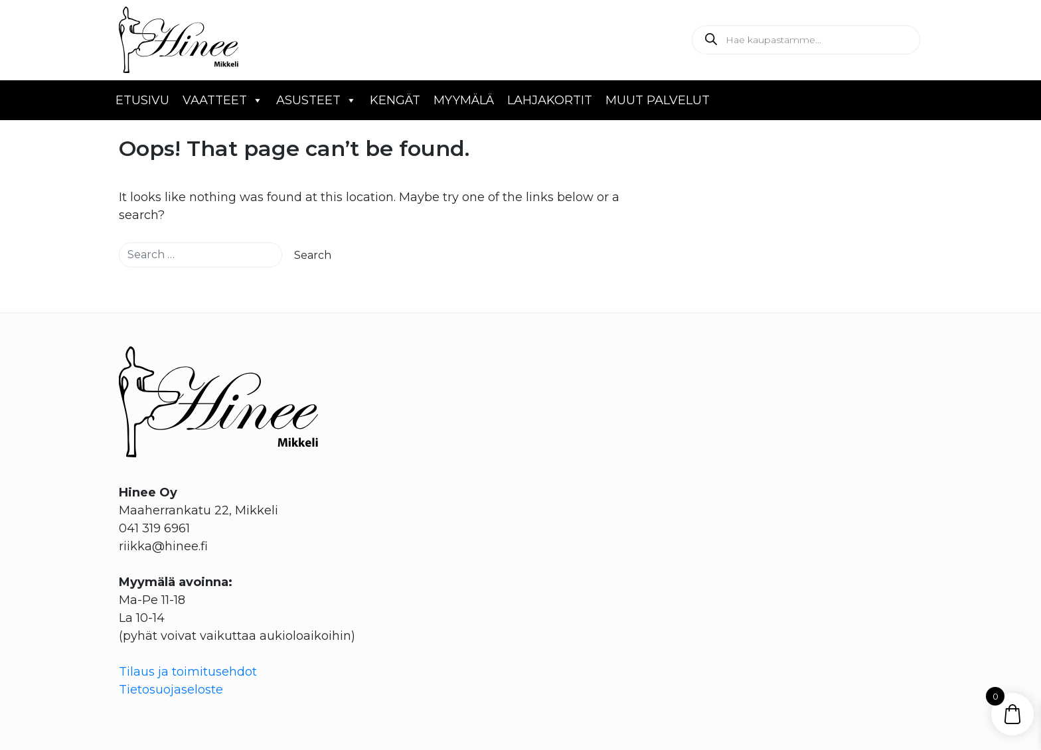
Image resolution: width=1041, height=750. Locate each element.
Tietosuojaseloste (171, 689)
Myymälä (464, 100)
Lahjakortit (549, 100)
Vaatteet (223, 100)
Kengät (395, 100)
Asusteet (316, 100)
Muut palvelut (657, 100)
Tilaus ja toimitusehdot (188, 671)
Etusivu (142, 100)
